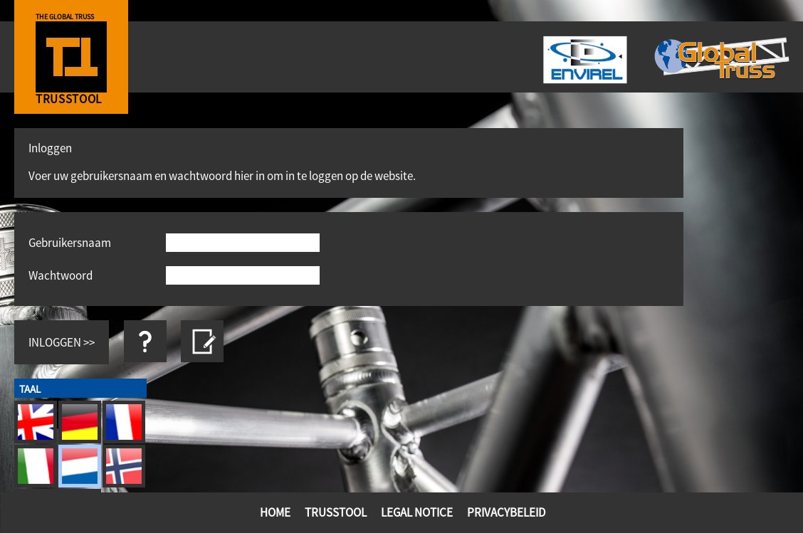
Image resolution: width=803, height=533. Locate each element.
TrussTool (336, 512)
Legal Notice (417, 512)
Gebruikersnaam (69, 242)
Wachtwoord (60, 275)
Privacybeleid (506, 512)
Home (275, 512)
